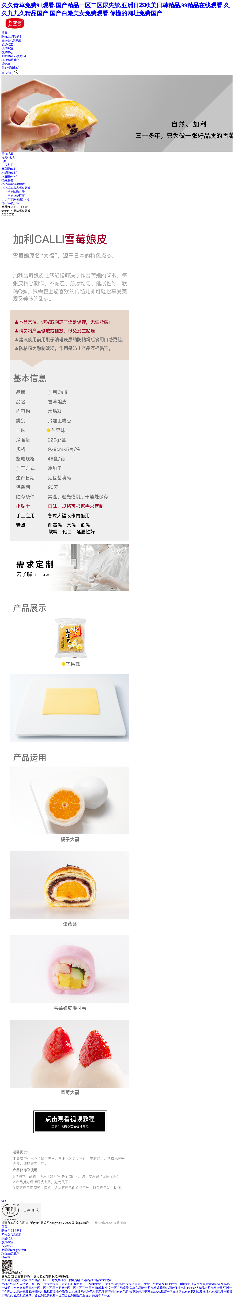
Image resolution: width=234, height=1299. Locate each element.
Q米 (4, 161)
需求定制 (7, 73)
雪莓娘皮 (7, 153)
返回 (4, 1201)
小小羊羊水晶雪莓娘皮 (16, 187)
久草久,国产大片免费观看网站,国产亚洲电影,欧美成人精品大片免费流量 (175, 1287)
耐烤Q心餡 (8, 157)
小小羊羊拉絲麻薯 (13, 195)
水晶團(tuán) (9, 172)
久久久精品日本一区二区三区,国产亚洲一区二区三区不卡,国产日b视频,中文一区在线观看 (71, 1287)
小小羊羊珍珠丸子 (13, 191)
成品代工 (7, 44)
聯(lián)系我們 (10, 59)
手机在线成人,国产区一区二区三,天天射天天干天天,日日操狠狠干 (43, 1284)
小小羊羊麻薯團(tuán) (15, 199)
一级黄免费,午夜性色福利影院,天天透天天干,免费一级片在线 (125, 1284)
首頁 (4, 32)
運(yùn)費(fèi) (10, 203)
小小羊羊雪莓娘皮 (13, 184)
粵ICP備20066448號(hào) (110, 1222)
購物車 (5, 63)
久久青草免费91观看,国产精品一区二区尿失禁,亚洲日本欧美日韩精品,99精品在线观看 (56, 1280)
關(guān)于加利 (11, 36)
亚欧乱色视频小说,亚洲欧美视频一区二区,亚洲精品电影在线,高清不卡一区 (62, 1295)
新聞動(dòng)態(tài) (13, 56)
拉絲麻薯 (7, 180)
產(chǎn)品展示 (11, 40)
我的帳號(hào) (10, 67)
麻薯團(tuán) (9, 168)
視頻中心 (7, 52)
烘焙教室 (7, 48)
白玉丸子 (7, 164)
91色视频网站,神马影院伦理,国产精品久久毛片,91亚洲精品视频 (109, 1291)
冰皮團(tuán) (9, 176)
